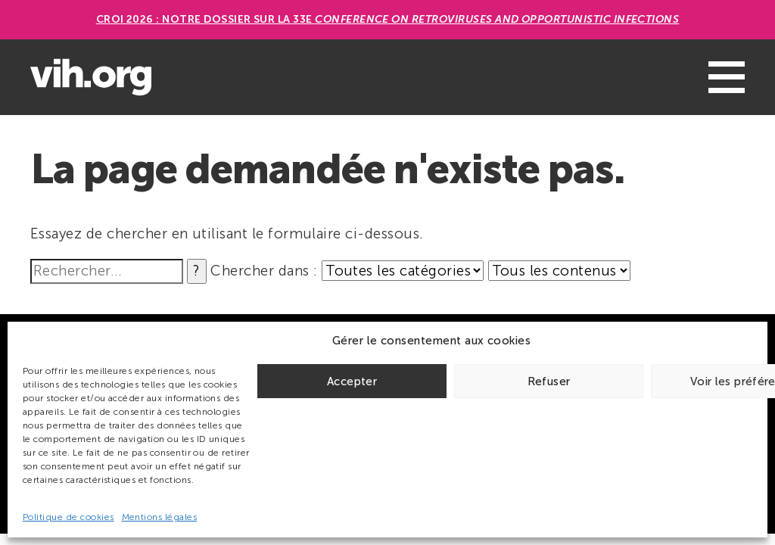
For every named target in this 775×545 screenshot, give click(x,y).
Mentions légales (160, 517)
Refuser (549, 381)
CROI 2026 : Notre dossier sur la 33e (388, 19)
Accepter (352, 381)
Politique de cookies (68, 517)
